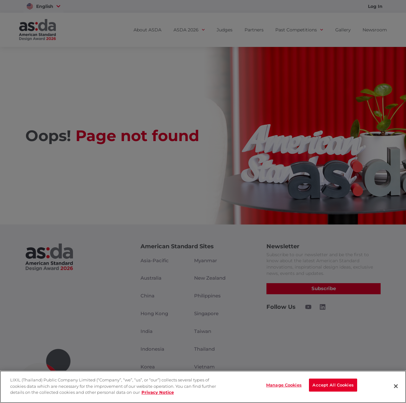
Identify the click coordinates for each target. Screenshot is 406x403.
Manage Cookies (284, 386)
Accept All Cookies (332, 386)
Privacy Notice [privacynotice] (157, 392)
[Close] (396, 386)
